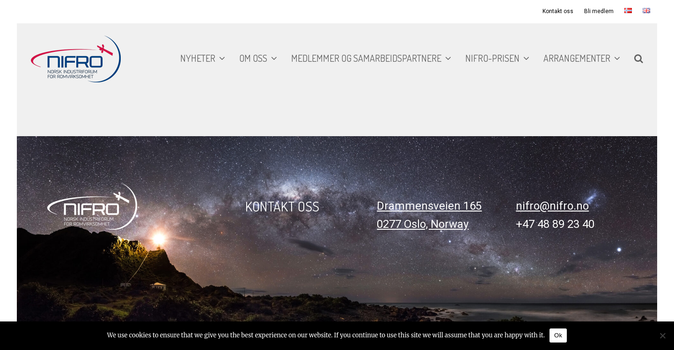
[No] (662, 335)
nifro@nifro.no (552, 205)
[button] (638, 59)
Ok (558, 335)
